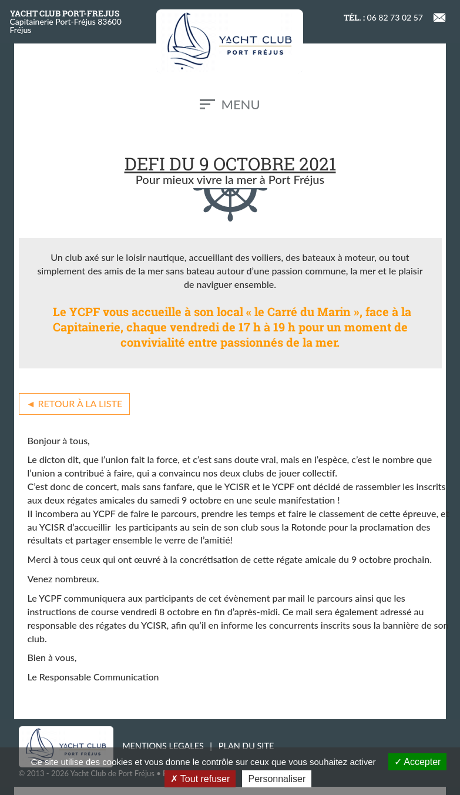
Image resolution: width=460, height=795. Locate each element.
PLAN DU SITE (246, 746)
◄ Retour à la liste (74, 403)
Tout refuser (200, 779)
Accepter (417, 762)
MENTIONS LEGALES (163, 746)
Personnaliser (276, 779)
